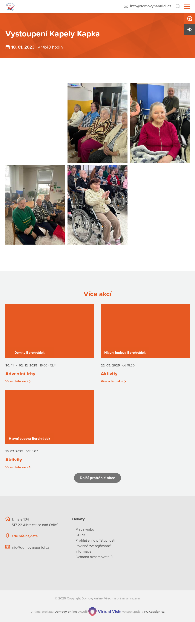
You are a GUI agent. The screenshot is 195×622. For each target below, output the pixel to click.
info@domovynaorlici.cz (150, 6)
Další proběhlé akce (97, 477)
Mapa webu (84, 529)
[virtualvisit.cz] (104, 611)
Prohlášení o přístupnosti (95, 540)
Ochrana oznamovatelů (93, 557)
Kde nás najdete (24, 536)
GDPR (80, 535)
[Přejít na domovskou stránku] (10, 6)
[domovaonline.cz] (65, 611)
